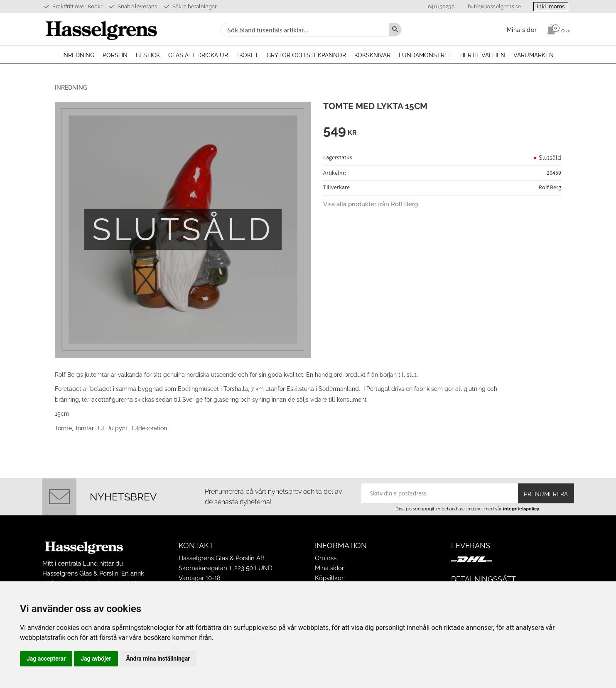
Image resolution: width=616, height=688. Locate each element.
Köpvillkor (329, 578)
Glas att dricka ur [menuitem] (198, 55)
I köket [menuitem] (247, 55)
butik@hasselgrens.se (493, 7)
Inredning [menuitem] (78, 55)
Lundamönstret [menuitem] (425, 55)
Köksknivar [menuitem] (372, 55)
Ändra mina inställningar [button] (158, 658)
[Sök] (395, 29)
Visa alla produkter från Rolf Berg (370, 204)
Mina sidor (329, 568)
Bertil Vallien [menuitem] (482, 55)
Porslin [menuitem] (115, 55)
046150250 (439, 7)
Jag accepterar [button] (46, 658)
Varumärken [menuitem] (533, 55)
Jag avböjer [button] (96, 658)
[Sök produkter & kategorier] (304, 29)
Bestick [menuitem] (148, 55)
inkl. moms (550, 6)
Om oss (325, 558)
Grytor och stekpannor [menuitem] (306, 55)
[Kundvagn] (556, 29)
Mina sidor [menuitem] (522, 29)
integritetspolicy (521, 509)
